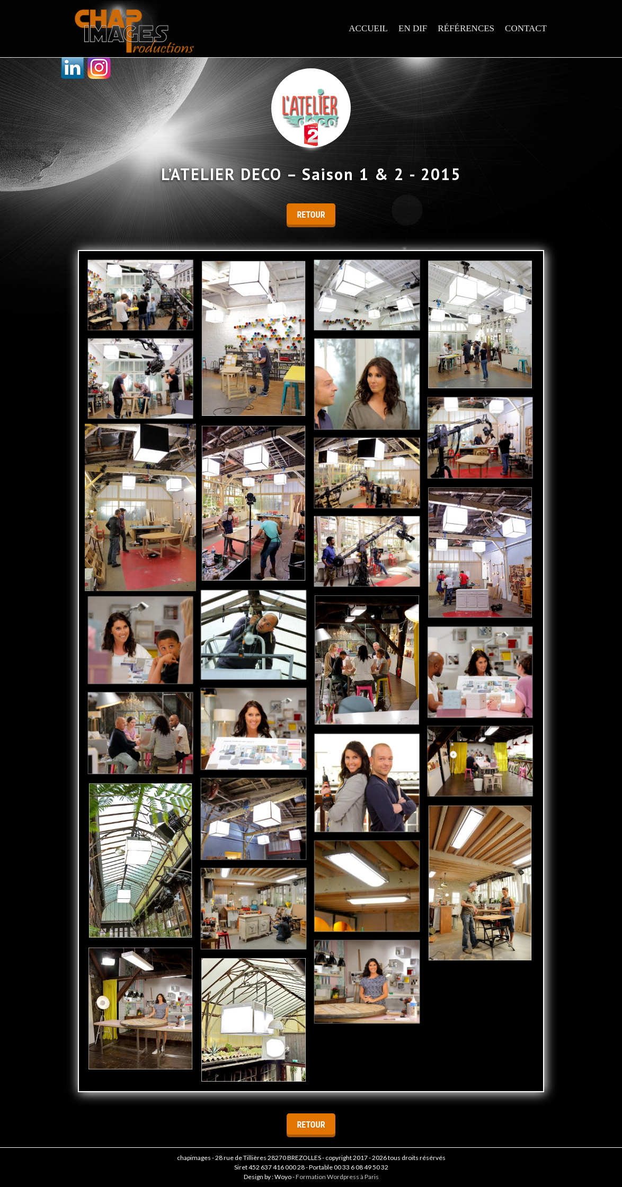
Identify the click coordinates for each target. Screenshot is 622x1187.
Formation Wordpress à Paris (337, 1177)
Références (466, 28)
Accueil (368, 28)
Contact (526, 28)
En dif (412, 28)
